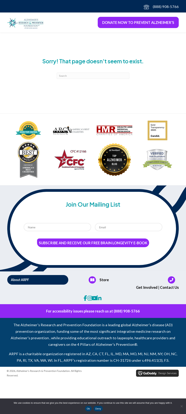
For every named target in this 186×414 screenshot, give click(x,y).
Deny (98, 408)
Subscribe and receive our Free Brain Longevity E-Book (93, 244)
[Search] (93, 77)
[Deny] (181, 406)
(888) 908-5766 (166, 6)
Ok (88, 408)
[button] (37, 281)
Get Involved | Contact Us (157, 288)
